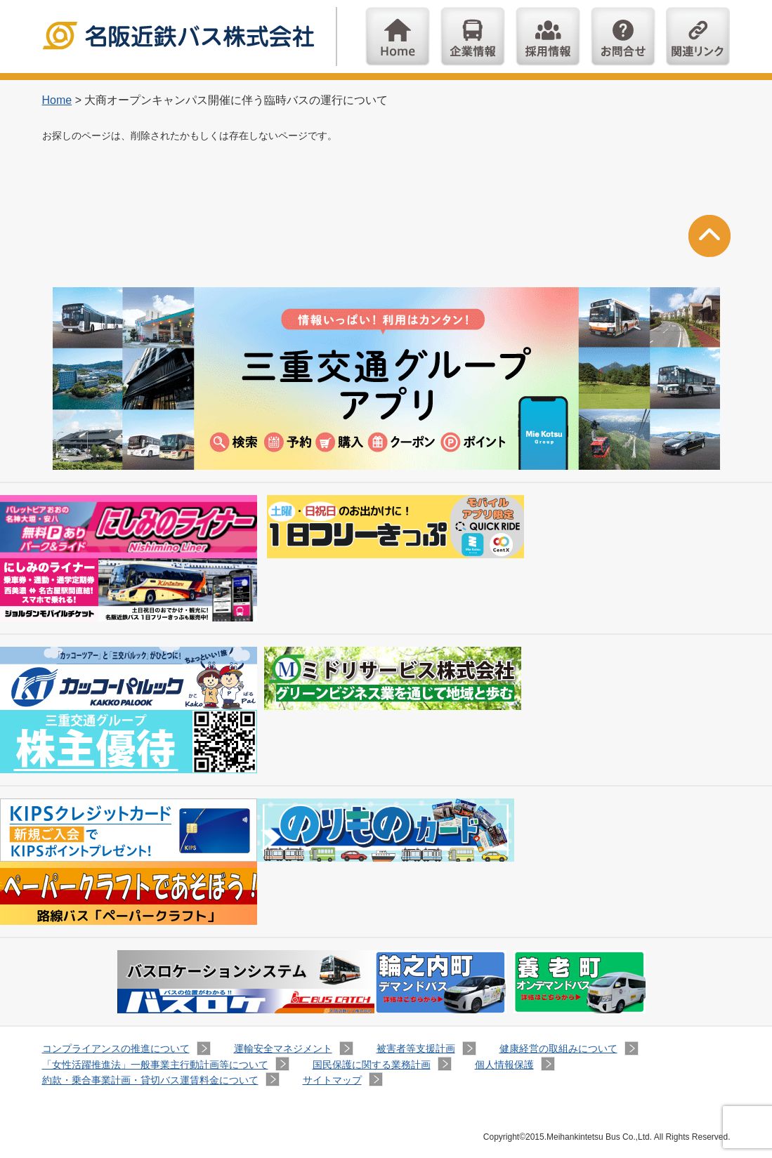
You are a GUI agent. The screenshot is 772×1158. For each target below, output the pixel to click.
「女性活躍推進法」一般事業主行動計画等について (155, 1064)
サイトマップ (332, 1080)
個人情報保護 (504, 1064)
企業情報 (472, 36)
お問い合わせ (623, 36)
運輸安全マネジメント (283, 1048)
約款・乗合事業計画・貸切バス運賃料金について (150, 1080)
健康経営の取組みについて (558, 1048)
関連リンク (698, 36)
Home (397, 36)
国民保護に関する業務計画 (372, 1064)
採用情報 (548, 36)
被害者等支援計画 (416, 1048)
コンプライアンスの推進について (116, 1048)
